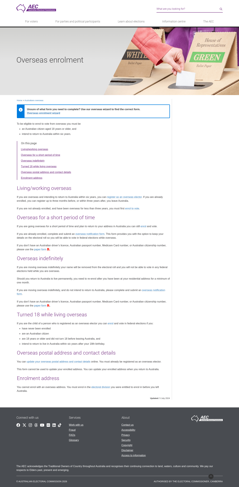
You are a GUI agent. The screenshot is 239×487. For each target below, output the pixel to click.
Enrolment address (31, 178)
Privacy (125, 435)
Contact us (127, 424)
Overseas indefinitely (33, 160)
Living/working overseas (34, 149)
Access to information (133, 455)
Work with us (76, 424)
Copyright (126, 445)
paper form (40, 249)
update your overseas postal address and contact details (58, 361)
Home (19, 100)
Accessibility (128, 430)
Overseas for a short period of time (40, 155)
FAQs (72, 435)
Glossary (74, 440)
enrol (143, 226)
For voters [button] (31, 21)
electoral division (100, 387)
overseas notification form (89, 234)
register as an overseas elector (124, 197)
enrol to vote (132, 208)
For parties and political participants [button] (77, 21)
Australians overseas (34, 100)
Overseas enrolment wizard (43, 113)
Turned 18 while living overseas (39, 166)
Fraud (72, 430)
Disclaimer (127, 450)
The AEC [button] (208, 21)
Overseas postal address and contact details (46, 172)
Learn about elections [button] (131, 21)
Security (126, 440)
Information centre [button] (173, 21)
